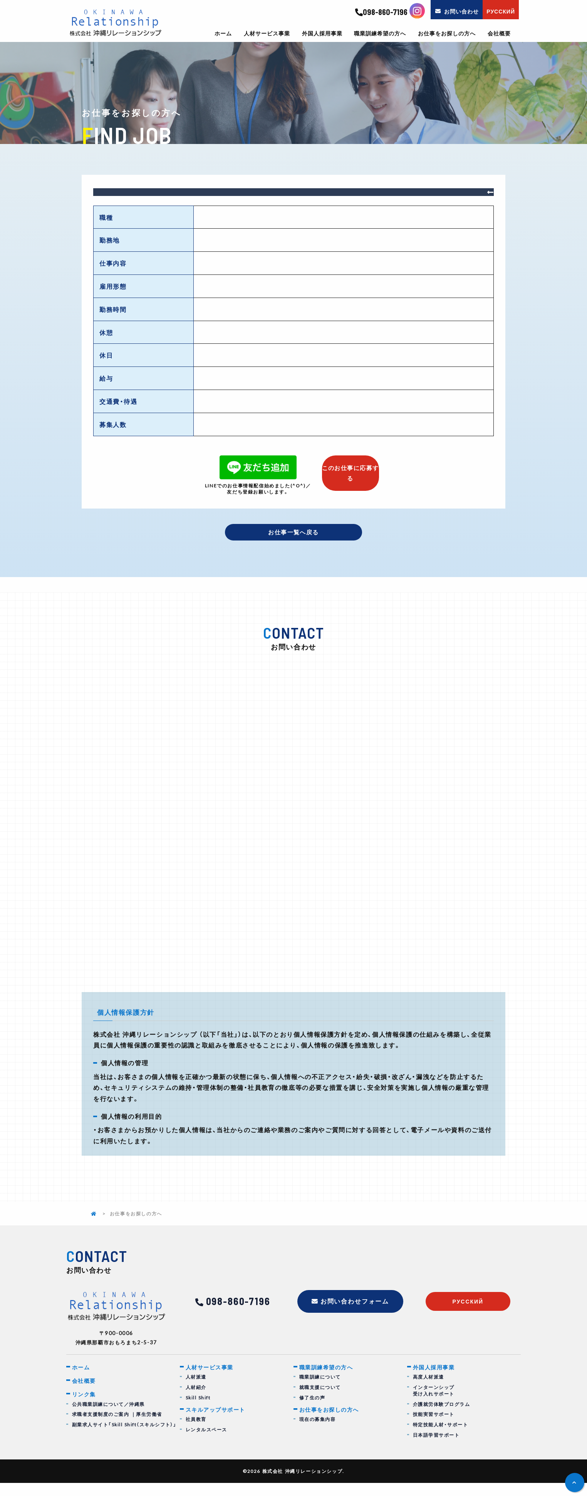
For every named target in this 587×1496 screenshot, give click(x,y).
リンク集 (84, 1408)
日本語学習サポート (436, 1448)
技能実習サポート (434, 1427)
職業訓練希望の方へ (380, 33)
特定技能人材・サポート (441, 1437)
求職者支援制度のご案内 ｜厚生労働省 (117, 1429)
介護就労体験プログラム (442, 1417)
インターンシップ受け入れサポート (434, 1403)
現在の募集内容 (317, 1433)
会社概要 (499, 33)
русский (467, 1314)
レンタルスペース (207, 1443)
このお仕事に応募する (350, 468)
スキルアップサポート (218, 1423)
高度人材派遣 (428, 1390)
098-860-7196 (382, 12)
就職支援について (320, 1400)
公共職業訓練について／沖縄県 (108, 1418)
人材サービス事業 (267, 33)
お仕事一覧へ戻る (294, 532)
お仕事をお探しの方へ (447, 33)
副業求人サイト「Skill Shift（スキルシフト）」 (125, 1439)
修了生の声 (312, 1410)
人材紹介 (196, 1400)
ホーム (223, 33)
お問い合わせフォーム (355, 1314)
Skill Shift (198, 1410)
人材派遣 (196, 1390)
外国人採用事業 (322, 33)
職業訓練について (320, 1390)
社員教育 (196, 1433)
